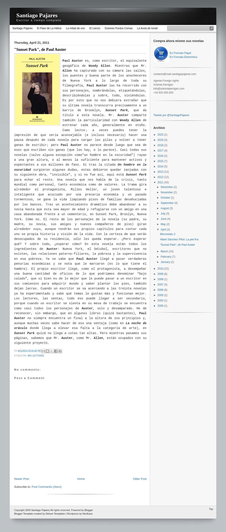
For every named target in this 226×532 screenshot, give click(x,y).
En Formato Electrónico (183, 57)
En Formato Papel (180, 53)
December (167, 187)
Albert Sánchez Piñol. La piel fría (179, 239)
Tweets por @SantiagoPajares (171, 115)
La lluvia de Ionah (147, 28)
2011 (161, 182)
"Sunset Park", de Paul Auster (40, 49)
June (164, 218)
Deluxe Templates (55, 513)
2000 (161, 305)
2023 (161, 134)
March (165, 251)
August (165, 208)
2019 (161, 140)
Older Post (140, 478)
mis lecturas (36, 355)
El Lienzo (94, 28)
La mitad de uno (75, 28)
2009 (161, 274)
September (167, 203)
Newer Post (21, 478)
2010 (161, 268)
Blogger (89, 510)
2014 (161, 166)
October (166, 197)
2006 (161, 289)
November (167, 192)
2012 (161, 177)
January (166, 262)
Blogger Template (23, 513)
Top (211, 509)
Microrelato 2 (167, 234)
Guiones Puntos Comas (119, 28)
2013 (161, 171)
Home (81, 478)
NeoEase (87, 513)
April (164, 229)
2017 (161, 150)
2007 (161, 284)
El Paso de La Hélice (49, 28)
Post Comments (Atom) (47, 486)
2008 (161, 279)
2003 (161, 295)
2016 (161, 155)
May (163, 224)
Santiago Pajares (37, 15)
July (163, 213)
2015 (161, 161)
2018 (161, 145)
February (166, 256)
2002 (161, 300)
